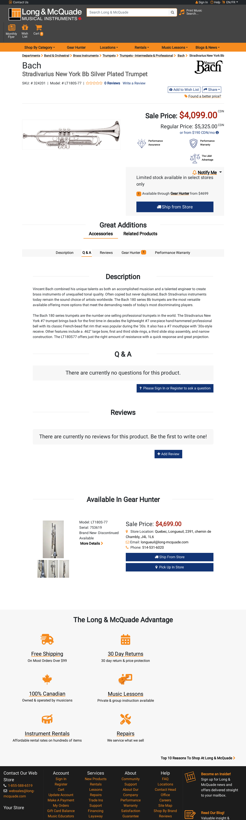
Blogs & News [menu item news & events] (206, 32)
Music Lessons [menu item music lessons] (173, 32)
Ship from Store (175, 191)
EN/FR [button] (228, 2)
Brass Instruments (86, 40)
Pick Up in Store (169, 551)
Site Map (165, 750)
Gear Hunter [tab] (134, 236)
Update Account (60, 739)
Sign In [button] (201, 2)
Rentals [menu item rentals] (140, 32)
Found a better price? (202, 80)
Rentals (96, 728)
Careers (165, 744)
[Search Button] (169, 15)
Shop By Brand (165, 755)
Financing (95, 755)
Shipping (96, 766)
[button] (236, 16)
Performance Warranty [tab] (172, 237)
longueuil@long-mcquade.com (164, 526)
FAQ (165, 723)
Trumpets (109, 40)
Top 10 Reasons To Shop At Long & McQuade (198, 702)
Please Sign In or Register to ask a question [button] (175, 372)
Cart (61, 734)
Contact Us (18, 2)
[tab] (100, 219)
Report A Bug (165, 766)
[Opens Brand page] (209, 51)
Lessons (95, 734)
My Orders (61, 750)
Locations (165, 728)
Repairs (96, 739)
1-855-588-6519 (18, 730)
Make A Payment (61, 744)
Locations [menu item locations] (107, 32)
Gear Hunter (76, 32)
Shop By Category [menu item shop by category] (38, 32)
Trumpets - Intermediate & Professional (146, 40)
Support (95, 750)
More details (91, 527)
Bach (181, 40)
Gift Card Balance (61, 755)
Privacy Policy (130, 781)
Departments (31, 40)
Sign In (61, 723)
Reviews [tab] (106, 237)
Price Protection (130, 766)
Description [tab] (65, 237)
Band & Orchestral (56, 40)
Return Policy (130, 787)
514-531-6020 (153, 531)
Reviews (165, 760)
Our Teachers (130, 792)
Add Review (168, 438)
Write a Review (134, 67)
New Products (96, 723)
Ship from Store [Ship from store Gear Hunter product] (169, 541)
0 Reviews (112, 67)
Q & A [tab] (86, 237)
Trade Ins (96, 744)
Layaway (96, 760)
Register (61, 728)
